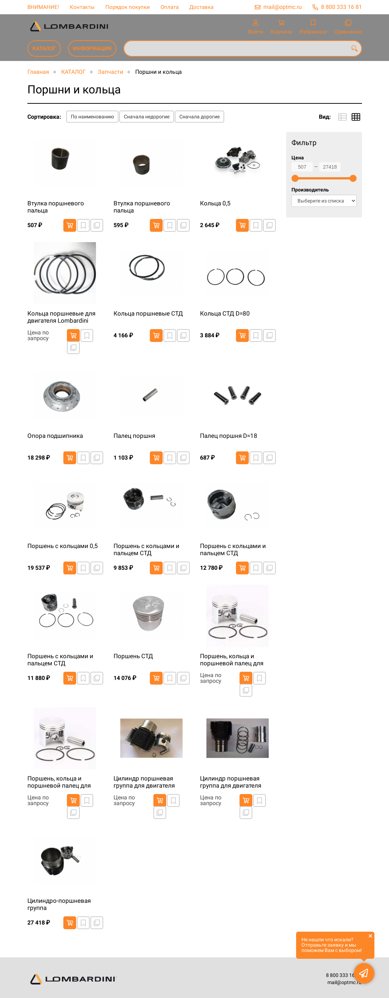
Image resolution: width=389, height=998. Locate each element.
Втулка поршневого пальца (55, 207)
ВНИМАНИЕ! (43, 7)
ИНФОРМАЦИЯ (92, 48)
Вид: (325, 116)
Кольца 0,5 (215, 203)
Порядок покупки (127, 7)
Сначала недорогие (146, 116)
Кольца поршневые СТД (148, 313)
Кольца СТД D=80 (225, 313)
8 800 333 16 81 (341, 7)
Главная (38, 71)
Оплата (170, 7)
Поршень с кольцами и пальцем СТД (146, 549)
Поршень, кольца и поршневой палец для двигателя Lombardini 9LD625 (59, 782)
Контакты (82, 7)
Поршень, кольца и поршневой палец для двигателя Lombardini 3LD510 (231, 659)
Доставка (201, 7)
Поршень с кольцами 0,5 (62, 545)
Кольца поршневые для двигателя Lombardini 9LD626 (61, 317)
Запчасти (110, 71)
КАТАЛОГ (44, 48)
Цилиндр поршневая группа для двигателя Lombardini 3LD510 (230, 782)
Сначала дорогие (199, 116)
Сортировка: (44, 116)
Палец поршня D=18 (228, 435)
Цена (297, 157)
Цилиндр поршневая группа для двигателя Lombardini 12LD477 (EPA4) (144, 782)
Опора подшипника (55, 435)
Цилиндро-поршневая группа (59, 904)
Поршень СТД (133, 656)
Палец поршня (134, 435)
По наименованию (92, 116)
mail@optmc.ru (282, 7)
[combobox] (242, 48)
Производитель (310, 190)
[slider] (295, 178)
